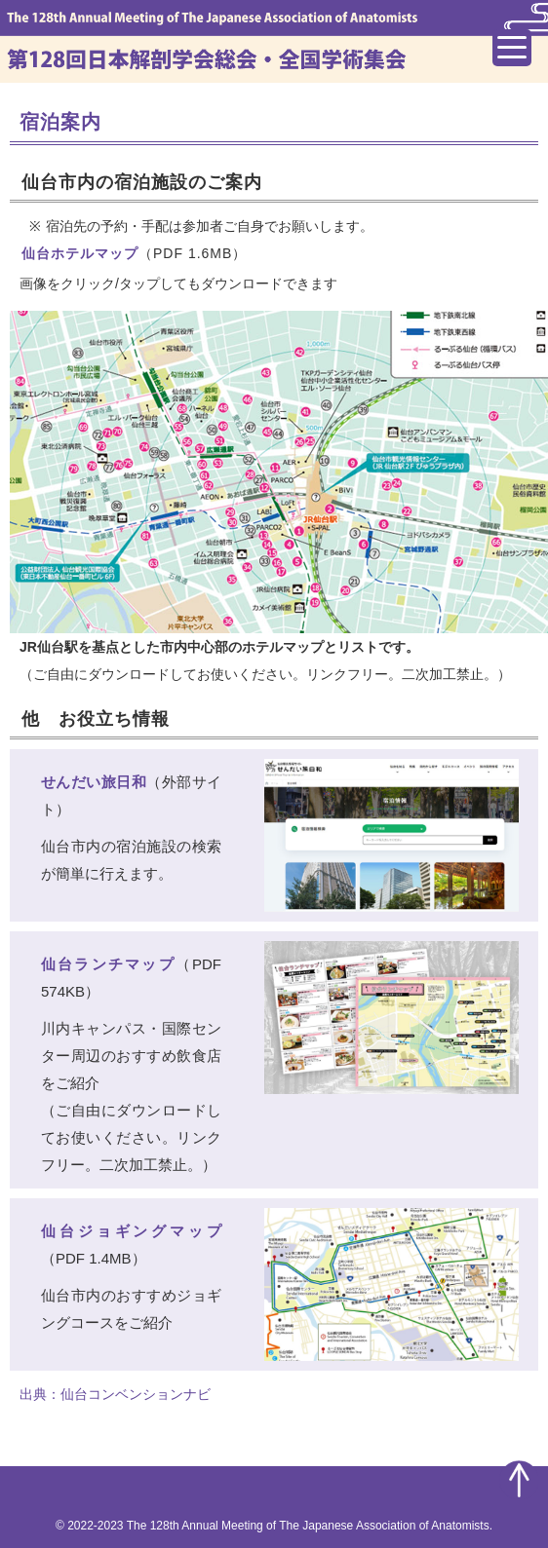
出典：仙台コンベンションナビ (115, 1394)
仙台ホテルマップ (79, 253)
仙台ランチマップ (108, 964)
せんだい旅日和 (93, 782)
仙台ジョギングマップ (131, 1231)
